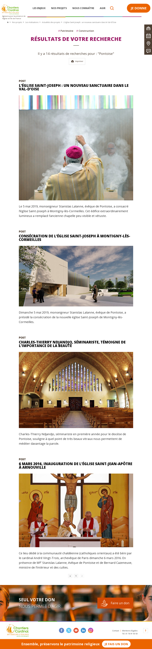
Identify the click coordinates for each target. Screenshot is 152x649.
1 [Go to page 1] (76, 575)
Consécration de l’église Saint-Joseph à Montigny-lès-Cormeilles (74, 238)
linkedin (83, 630)
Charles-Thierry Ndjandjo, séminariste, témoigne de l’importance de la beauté (72, 344)
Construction (85, 30)
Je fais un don (116, 644)
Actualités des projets (51, 22)
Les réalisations (31, 22)
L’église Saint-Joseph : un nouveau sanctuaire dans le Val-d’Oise (74, 87)
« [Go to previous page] (70, 575)
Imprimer (77, 61)
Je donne (139, 8)
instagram (90, 630)
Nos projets (59, 8)
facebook (61, 630)
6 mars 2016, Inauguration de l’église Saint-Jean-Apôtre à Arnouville (75, 465)
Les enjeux (39, 8)
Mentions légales (130, 631)
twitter (68, 630)
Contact (115, 631)
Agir (102, 8)
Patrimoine (65, 30)
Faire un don (120, 603)
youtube (76, 630)
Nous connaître (83, 8)
